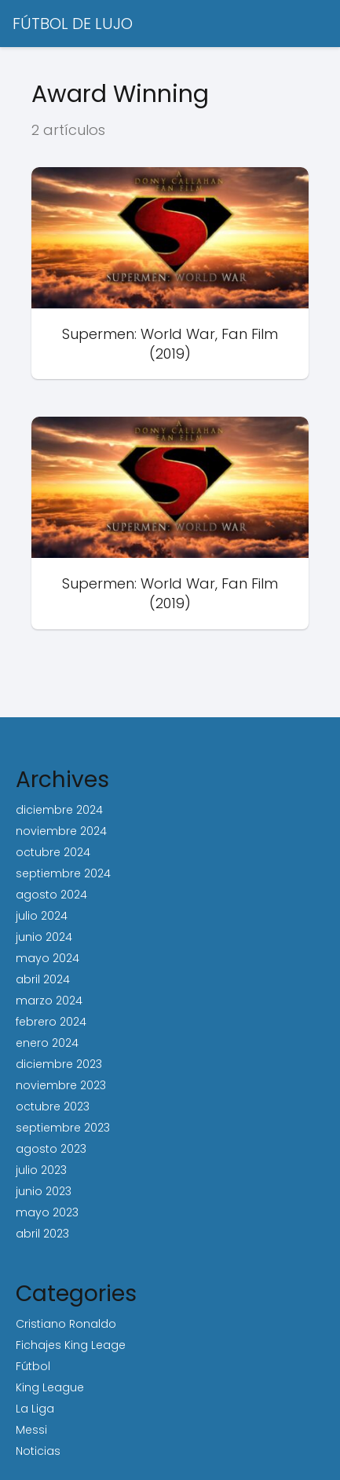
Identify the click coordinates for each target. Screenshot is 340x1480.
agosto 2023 (51, 1149)
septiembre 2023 (63, 1128)
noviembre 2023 (61, 1085)
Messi (31, 1430)
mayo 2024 (47, 958)
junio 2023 (43, 1191)
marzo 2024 (49, 1000)
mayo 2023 (47, 1212)
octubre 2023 (53, 1106)
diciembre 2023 (59, 1064)
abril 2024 (43, 979)
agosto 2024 (51, 894)
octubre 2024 (53, 852)
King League (50, 1387)
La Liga (35, 1408)
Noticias (38, 1451)
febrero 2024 (51, 1022)
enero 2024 (47, 1043)
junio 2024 (44, 937)
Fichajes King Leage (71, 1345)
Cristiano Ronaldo (66, 1324)
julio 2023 (41, 1170)
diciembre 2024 (59, 810)
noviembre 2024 (61, 831)
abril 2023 (42, 1233)
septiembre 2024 (63, 873)
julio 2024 (42, 916)
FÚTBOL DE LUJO (73, 24)
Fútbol (33, 1366)
